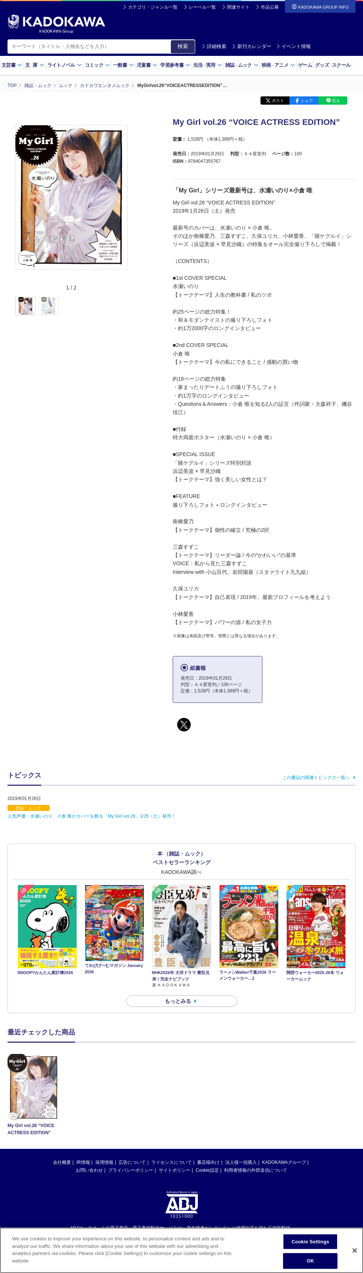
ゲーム (305, 65)
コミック (97, 65)
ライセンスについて (171, 1162)
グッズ (322, 65)
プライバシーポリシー (130, 1170)
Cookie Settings (310, 1244)
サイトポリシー (174, 1170)
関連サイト (238, 7)
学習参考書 (175, 65)
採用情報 (104, 1162)
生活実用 (207, 65)
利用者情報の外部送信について (255, 1170)
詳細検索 (214, 46)
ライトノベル (64, 65)
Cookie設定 (207, 1170)
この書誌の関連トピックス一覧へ (316, 777)
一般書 (123, 65)
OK (310, 1264)
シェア (307, 100)
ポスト (278, 100)
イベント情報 (293, 46)
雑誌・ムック (28, 808)
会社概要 (62, 1162)
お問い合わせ (89, 1170)
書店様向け (208, 1162)
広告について (132, 1162)
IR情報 (83, 1162)
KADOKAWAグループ (284, 1162)
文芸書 (12, 65)
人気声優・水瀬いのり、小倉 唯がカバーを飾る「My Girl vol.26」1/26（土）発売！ (92, 816)
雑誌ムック (242, 65)
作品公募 (270, 7)
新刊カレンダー (251, 46)
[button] (132, 306)
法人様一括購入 (241, 1162)
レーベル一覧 (202, 7)
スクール (341, 65)
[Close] (354, 1253)
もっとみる (178, 1001)
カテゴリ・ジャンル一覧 (153, 7)
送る (336, 100)
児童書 (147, 65)
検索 (183, 46)
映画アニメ (278, 65)
